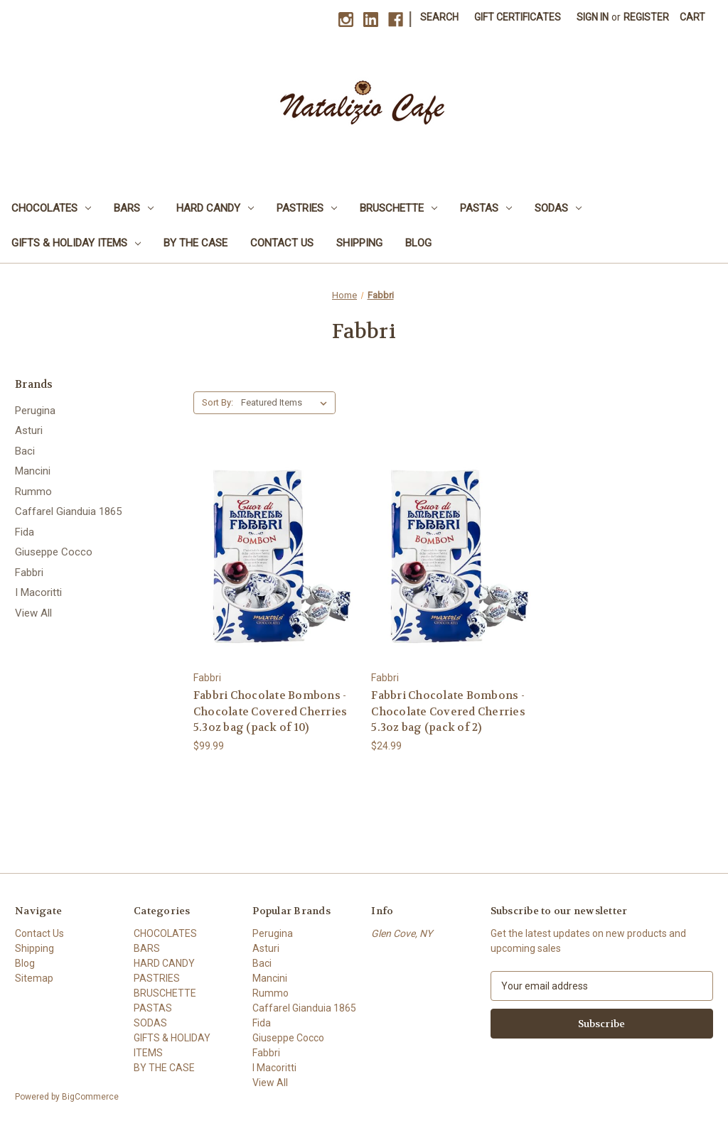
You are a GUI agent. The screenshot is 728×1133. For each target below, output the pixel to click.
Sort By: (217, 402)
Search (439, 17)
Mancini (32, 471)
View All (33, 613)
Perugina (35, 410)
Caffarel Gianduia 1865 (68, 511)
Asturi (29, 430)
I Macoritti (38, 592)
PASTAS (486, 208)
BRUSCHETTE (398, 208)
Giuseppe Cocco (53, 552)
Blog (418, 243)
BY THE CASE (196, 243)
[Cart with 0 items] (692, 17)
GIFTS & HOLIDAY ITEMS (76, 243)
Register (646, 17)
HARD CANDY (215, 208)
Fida (24, 532)
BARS (134, 208)
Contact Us (282, 243)
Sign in (593, 17)
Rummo (33, 491)
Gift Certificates (517, 17)
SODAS (558, 208)
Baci (25, 451)
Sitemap (34, 978)
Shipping (359, 243)
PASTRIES (307, 208)
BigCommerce (90, 1097)
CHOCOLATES (51, 208)
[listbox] (287, 402)
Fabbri (29, 572)
